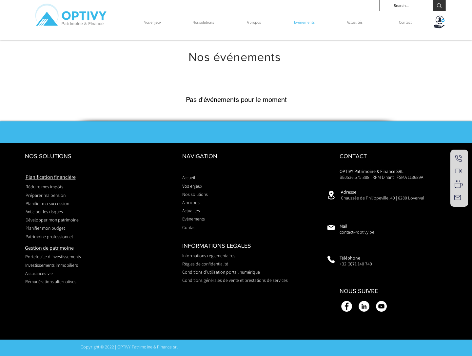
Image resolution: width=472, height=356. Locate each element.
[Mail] (457, 197)
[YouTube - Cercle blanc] (381, 306)
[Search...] (401, 5)
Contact (189, 227)
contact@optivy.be (357, 232)
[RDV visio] (458, 171)
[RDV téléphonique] (458, 158)
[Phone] (331, 259)
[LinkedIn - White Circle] (364, 306)
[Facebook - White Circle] (346, 306)
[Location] (331, 195)
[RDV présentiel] (458, 184)
